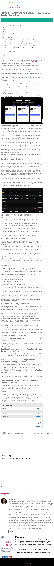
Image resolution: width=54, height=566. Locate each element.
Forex (15, 5)
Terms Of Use (9, 544)
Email (2, 481)
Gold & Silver (33, 5)
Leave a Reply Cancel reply (10, 53)
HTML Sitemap (9, 547)
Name (2, 476)
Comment (3, 461)
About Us (8, 539)
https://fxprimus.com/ (13, 527)
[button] (51, 19)
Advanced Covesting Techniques (10, 35)
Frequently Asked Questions (9, 37)
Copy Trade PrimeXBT (10, 51)
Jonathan (8, 55)
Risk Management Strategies (9, 31)
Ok (22, 563)
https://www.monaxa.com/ (34, 527)
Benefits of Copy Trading (8, 27)
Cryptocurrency (23, 5)
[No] (52, 562)
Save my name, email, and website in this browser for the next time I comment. (19, 491)
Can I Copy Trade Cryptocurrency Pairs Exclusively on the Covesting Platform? (22, 41)
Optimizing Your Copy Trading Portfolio (12, 33)
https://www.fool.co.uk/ (14, 528)
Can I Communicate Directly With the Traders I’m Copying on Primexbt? (20, 47)
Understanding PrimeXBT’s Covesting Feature (13, 25)
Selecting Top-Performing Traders (10, 29)
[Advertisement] (27, 444)
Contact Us (17, 7)
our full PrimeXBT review (13, 77)
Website (2, 486)
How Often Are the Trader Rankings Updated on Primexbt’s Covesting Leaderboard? (23, 43)
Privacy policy (29, 563)
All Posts (11, 531)
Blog (10, 7)
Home (10, 5)
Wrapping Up (6, 49)
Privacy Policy (9, 542)
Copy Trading (8, 545)
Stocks (39, 5)
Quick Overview (6, 24)
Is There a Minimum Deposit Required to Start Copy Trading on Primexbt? (21, 39)
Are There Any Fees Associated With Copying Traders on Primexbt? (20, 45)
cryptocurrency (19, 353)
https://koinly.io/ (23, 527)
